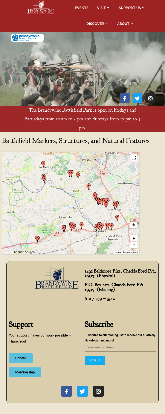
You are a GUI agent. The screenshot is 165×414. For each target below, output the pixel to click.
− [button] (134, 244)
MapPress (118, 252)
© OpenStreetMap (131, 252)
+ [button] (134, 238)
